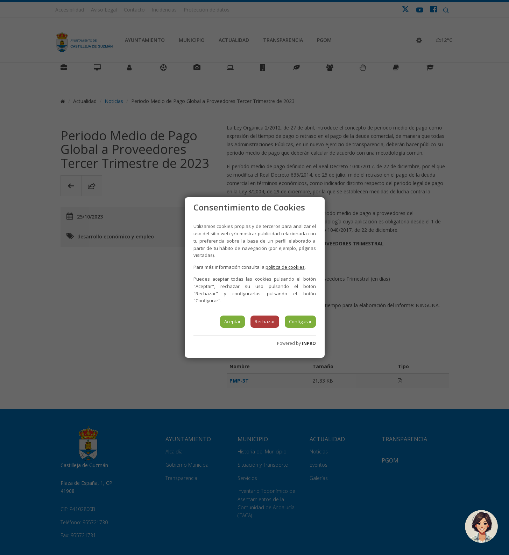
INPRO (309, 343)
